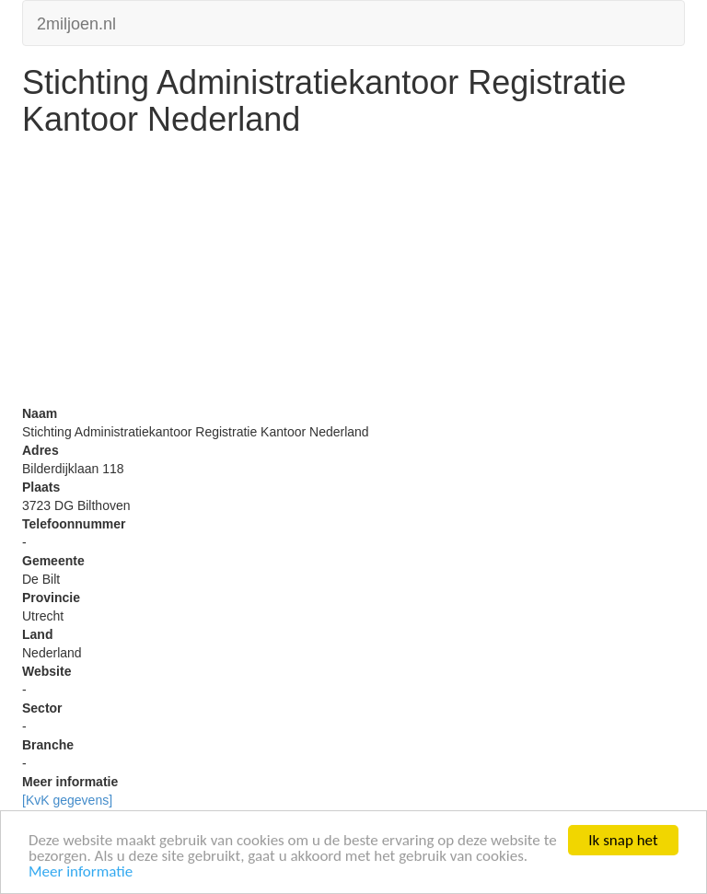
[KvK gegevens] (67, 800)
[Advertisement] (353, 275)
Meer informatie (81, 872)
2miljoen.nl (76, 22)
